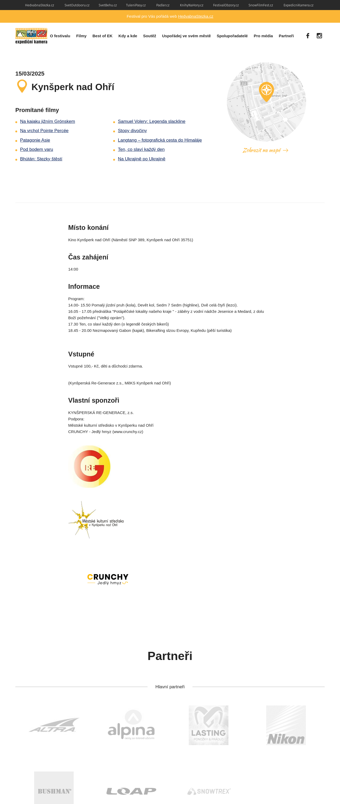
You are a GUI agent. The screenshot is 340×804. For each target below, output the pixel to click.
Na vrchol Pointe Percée (44, 130)
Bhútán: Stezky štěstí (41, 158)
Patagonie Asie (35, 140)
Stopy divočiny (132, 130)
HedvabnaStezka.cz (195, 16)
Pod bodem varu (36, 149)
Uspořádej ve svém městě (186, 36)
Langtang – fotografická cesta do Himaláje (160, 140)
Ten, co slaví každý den (141, 149)
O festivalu (60, 36)
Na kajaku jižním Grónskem (47, 121)
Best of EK (103, 36)
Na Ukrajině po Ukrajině (142, 158)
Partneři (286, 36)
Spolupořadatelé (232, 36)
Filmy (81, 36)
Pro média (263, 36)
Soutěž (149, 36)
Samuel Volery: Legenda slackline (151, 121)
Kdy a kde (127, 36)
